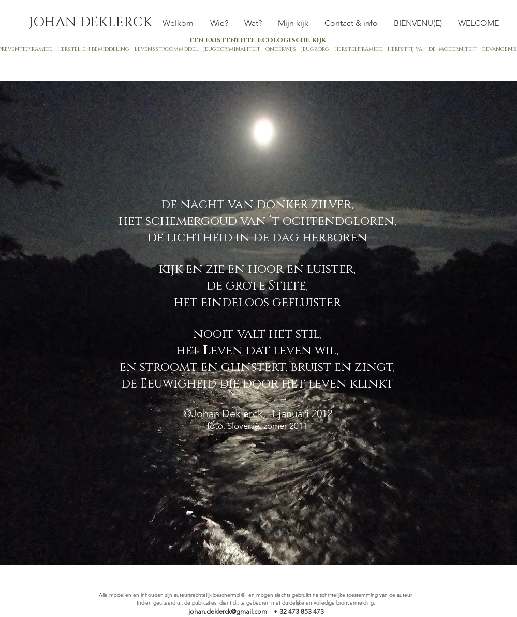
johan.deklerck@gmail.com (227, 611)
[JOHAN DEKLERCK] (90, 22)
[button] (253, 23)
